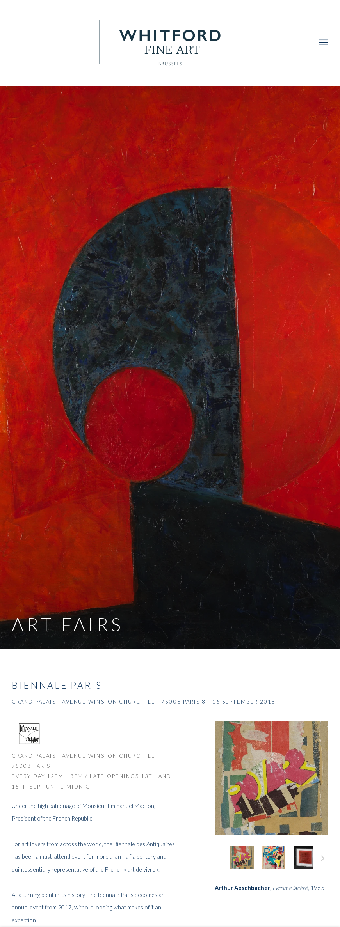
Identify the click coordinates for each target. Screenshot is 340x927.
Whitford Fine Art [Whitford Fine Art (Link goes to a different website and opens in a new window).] (170, 43)
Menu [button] (322, 43)
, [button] (242, 857)
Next (322, 859)
